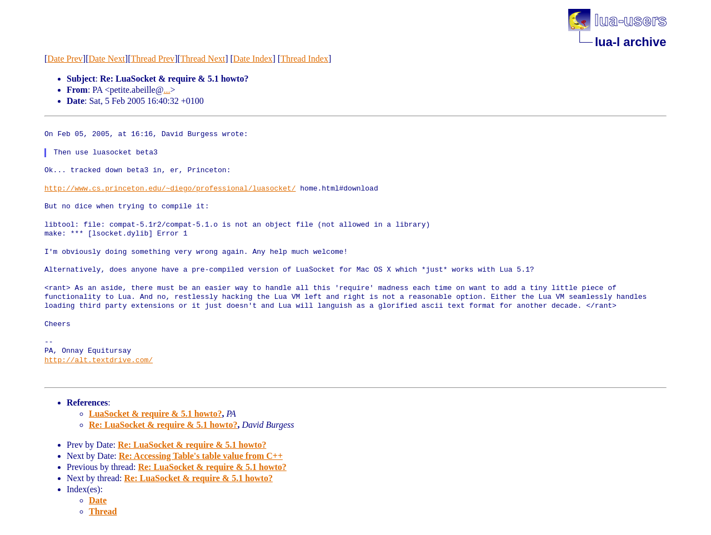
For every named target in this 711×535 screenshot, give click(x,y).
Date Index (253, 58)
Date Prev (65, 58)
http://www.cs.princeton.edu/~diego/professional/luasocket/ (170, 189)
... (166, 89)
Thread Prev (152, 58)
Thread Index (304, 58)
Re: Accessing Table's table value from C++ (201, 456)
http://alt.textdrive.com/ (98, 361)
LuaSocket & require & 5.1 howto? (155, 413)
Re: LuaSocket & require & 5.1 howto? (163, 424)
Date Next (107, 58)
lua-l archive (630, 42)
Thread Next (203, 58)
